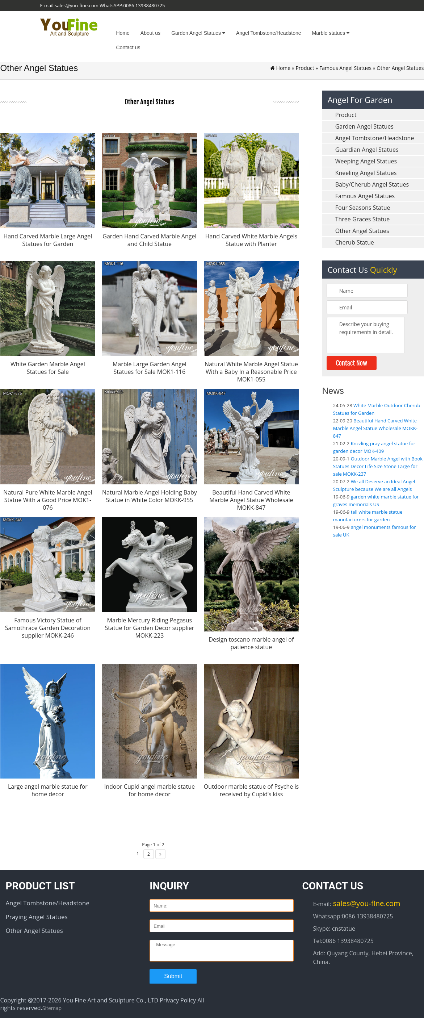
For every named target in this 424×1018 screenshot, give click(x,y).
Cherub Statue (354, 242)
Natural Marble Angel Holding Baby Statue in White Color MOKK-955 (149, 495)
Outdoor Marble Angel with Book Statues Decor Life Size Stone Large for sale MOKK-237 (378, 466)
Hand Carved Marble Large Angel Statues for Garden (47, 240)
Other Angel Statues (362, 231)
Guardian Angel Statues (367, 150)
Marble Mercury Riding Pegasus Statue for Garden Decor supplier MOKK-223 (149, 627)
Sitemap (52, 1007)
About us (150, 33)
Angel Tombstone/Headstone (268, 33)
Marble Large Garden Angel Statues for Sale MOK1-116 (149, 368)
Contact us (128, 47)
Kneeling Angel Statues (366, 173)
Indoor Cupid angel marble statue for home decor (149, 789)
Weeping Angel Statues (366, 161)
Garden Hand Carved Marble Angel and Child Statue (149, 240)
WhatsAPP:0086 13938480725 (132, 5)
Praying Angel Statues (37, 915)
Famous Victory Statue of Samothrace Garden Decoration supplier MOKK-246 (48, 627)
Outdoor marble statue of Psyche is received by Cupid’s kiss (251, 789)
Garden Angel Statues (198, 33)
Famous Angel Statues (345, 67)
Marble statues (331, 33)
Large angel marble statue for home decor (48, 789)
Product (304, 67)
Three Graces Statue (362, 219)
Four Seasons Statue (362, 208)
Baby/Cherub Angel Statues (372, 184)
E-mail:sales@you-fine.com (69, 5)
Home (123, 33)
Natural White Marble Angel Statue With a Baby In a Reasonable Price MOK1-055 (251, 371)
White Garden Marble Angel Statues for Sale (48, 368)
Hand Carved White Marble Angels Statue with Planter (251, 240)
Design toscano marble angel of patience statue (251, 642)
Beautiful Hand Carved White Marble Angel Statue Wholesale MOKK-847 (251, 499)
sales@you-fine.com (365, 902)
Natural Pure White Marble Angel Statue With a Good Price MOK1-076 (47, 499)
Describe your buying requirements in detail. (366, 335)
